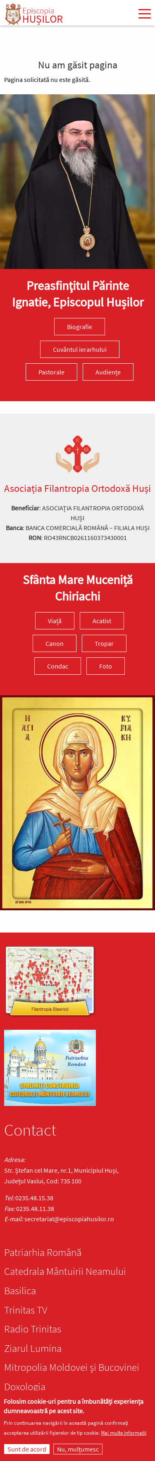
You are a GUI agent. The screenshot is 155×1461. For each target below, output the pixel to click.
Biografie (79, 327)
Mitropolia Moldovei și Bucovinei (71, 1367)
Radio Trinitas (32, 1328)
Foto (105, 666)
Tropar (104, 643)
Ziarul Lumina (33, 1348)
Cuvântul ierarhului (80, 349)
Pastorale (51, 372)
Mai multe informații (123, 1432)
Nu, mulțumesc (78, 1449)
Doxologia (24, 1386)
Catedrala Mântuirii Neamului (65, 1271)
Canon (54, 643)
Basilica (20, 1290)
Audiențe (108, 372)
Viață (55, 621)
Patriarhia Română (42, 1252)
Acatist (102, 621)
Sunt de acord (26, 1449)
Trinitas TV (25, 1309)
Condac (57, 666)
